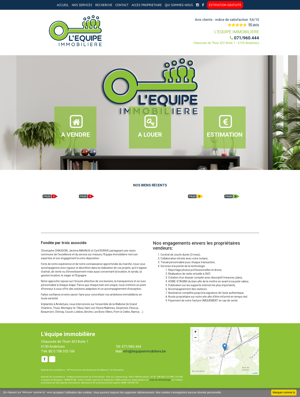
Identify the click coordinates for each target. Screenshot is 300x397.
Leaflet (255, 373)
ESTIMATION (225, 126)
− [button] (195, 338)
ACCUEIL (63, 5)
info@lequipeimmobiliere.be (144, 351)
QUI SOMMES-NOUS (179, 5)
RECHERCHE (103, 5)
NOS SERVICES (82, 5)
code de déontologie (160, 380)
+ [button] (195, 332)
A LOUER (150, 126)
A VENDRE (75, 126)
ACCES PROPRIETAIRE (147, 5)
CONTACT (122, 5)
